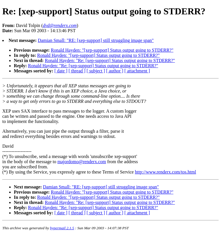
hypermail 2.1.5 (62, 228)
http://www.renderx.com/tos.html (165, 171)
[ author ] (114, 70)
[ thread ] (76, 70)
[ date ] (60, 70)
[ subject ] (96, 70)
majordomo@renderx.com (82, 161)
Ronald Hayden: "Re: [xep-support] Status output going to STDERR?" (110, 60)
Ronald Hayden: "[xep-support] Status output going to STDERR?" (112, 50)
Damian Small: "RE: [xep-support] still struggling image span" (96, 40)
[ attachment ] (137, 70)
